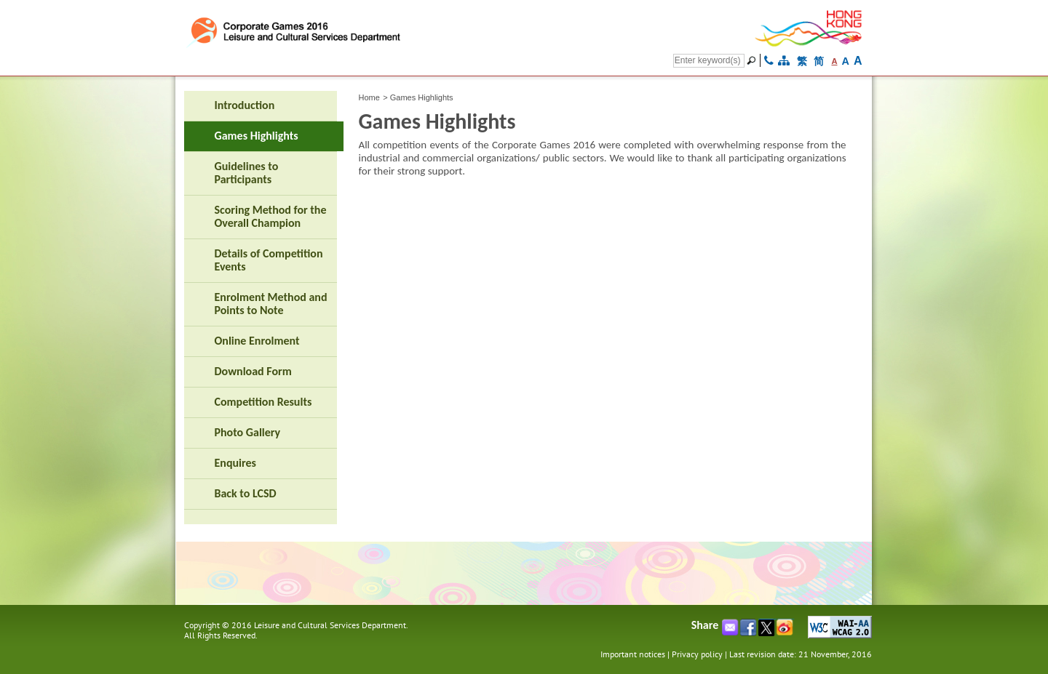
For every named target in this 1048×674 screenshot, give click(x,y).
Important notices (632, 654)
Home (369, 97)
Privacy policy (697, 654)
